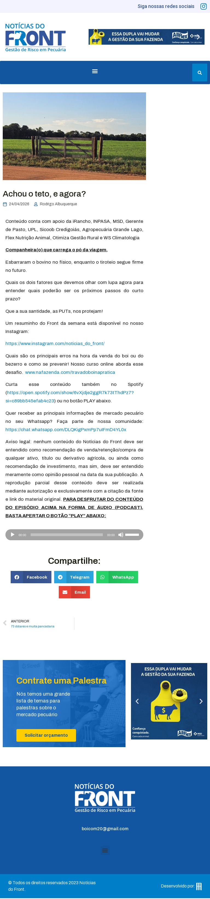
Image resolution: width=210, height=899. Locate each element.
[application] (74, 535)
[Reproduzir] (12, 536)
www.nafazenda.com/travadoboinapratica (70, 373)
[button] (94, 37)
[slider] (67, 535)
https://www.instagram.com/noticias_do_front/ (54, 344)
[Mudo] (121, 536)
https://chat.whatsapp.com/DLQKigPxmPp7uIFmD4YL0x (65, 430)
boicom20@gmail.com (105, 829)
